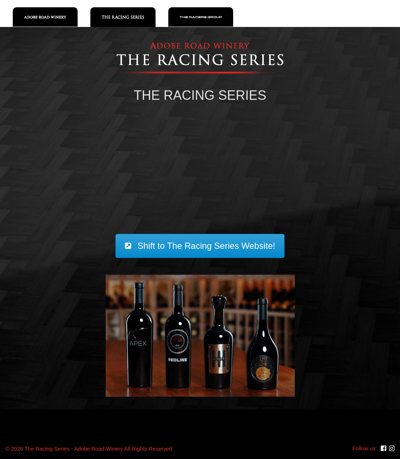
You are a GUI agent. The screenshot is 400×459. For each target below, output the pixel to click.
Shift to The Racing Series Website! (200, 246)
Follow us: (364, 448)
